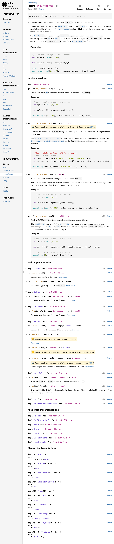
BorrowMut (43, 472)
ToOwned (42, 504)
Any (39, 454)
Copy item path (57, 6)
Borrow (41, 463)
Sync (36, 429)
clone (34, 273)
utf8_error (41, 216)
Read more (62, 277)
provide (36, 358)
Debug (37, 292)
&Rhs (53, 386)
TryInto (45, 532)
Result (76, 296)
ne (33, 386)
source (35, 326)
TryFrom (45, 522)
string (35, 3)
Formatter (58, 296)
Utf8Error (65, 216)
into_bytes (41, 174)
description (38, 334)
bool (74, 377)
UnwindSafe (40, 442)
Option (54, 326)
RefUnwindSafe (42, 420)
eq (33, 377)
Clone (37, 268)
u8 (61, 88)
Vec (60, 174)
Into (43, 495)
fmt (33, 296)
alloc (11, 3)
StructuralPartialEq (46, 403)
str (59, 334)
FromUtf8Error (42, 84)
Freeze (37, 415)
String (67, 123)
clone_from (37, 281)
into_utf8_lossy (44, 123)
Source (41, 9)
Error (37, 321)
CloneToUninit (46, 481)
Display (38, 306)
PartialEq (39, 373)
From (40, 491)
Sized (46, 459)
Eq (35, 399)
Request (76, 358)
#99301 (90, 363)
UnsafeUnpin (41, 437)
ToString (43, 513)
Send (36, 424)
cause (34, 347)
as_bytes (40, 88)
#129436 (92, 127)
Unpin (37, 433)
